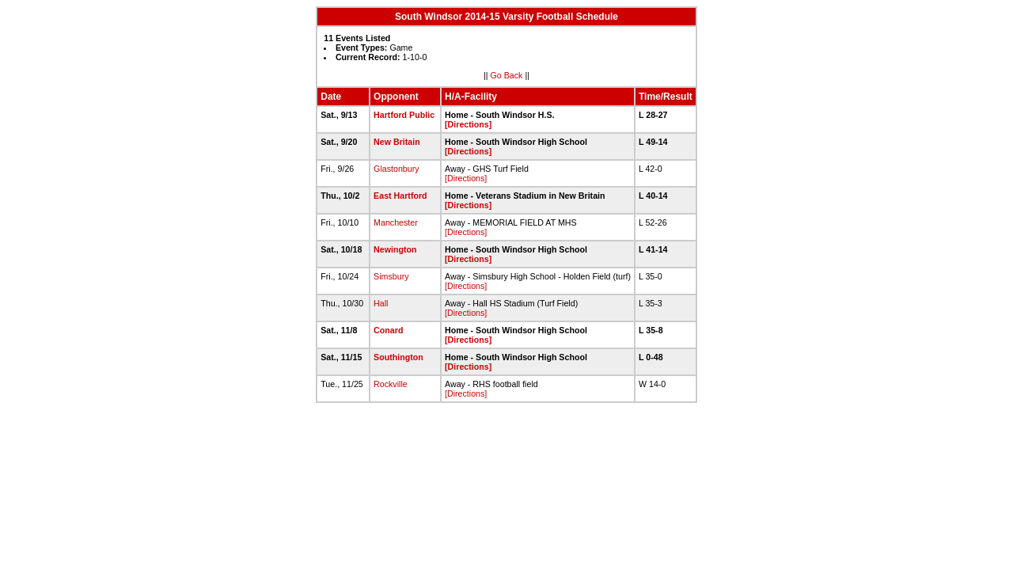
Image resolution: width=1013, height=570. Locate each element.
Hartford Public (404, 115)
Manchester (396, 222)
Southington (398, 357)
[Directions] (468, 124)
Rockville (391, 384)
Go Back (507, 75)
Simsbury (391, 276)
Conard (388, 330)
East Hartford (400, 195)
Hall (381, 303)
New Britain (397, 141)
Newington (395, 249)
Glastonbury (396, 168)
